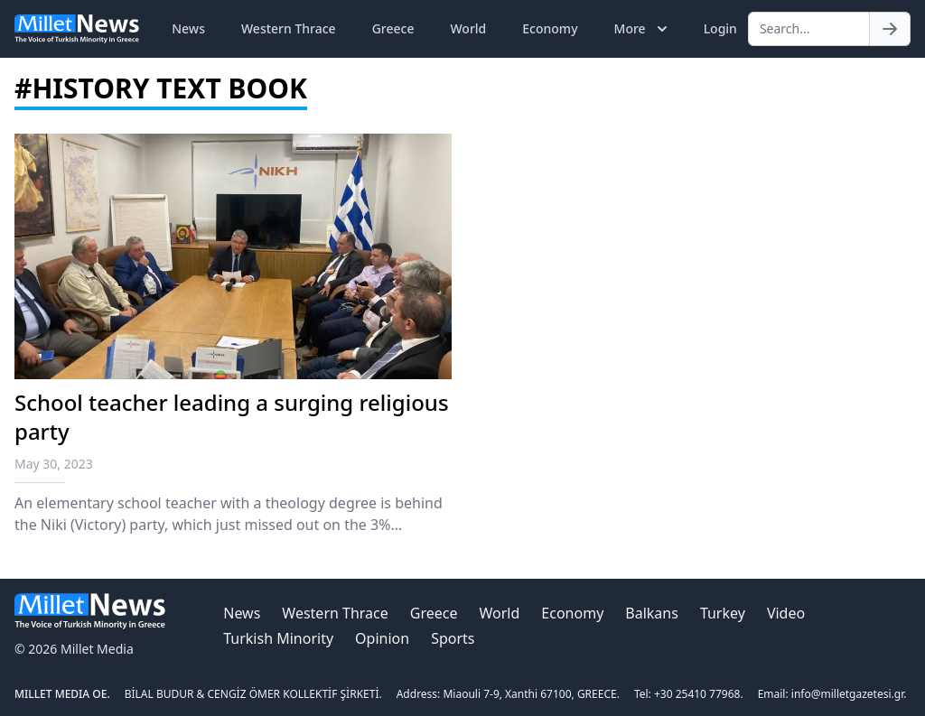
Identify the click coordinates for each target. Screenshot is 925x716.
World (468, 28)
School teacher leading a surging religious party (231, 416)
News (188, 28)
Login (720, 28)
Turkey (722, 613)
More (642, 29)
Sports (452, 638)
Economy (549, 28)
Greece (393, 28)
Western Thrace (288, 28)
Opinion (382, 638)
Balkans (651, 613)
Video (786, 613)
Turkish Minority (278, 638)
